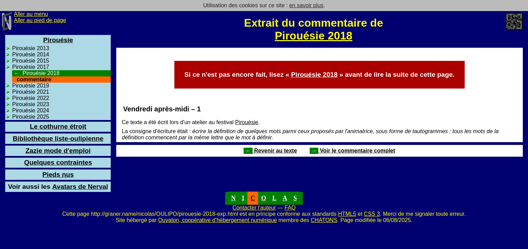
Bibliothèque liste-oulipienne (58, 138)
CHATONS (324, 220)
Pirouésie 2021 (30, 92)
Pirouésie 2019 (30, 86)
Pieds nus (58, 174)
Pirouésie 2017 (30, 67)
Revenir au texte (270, 151)
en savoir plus (306, 5)
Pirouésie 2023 (30, 104)
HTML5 (347, 214)
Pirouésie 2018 (313, 35)
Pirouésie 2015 (30, 61)
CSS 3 (372, 214)
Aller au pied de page (40, 20)
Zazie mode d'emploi (58, 150)
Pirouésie (246, 122)
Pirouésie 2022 (30, 98)
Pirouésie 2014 (30, 54)
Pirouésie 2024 (30, 110)
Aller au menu (31, 14)
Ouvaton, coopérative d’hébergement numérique (217, 220)
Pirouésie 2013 (30, 48)
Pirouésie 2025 (30, 117)
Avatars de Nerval (58, 186)
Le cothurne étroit (58, 126)
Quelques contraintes (58, 162)
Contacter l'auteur (254, 208)
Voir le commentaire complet (352, 151)
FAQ (289, 208)
